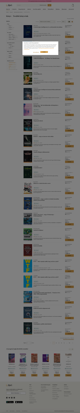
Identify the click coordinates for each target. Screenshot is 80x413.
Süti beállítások (36, 52)
